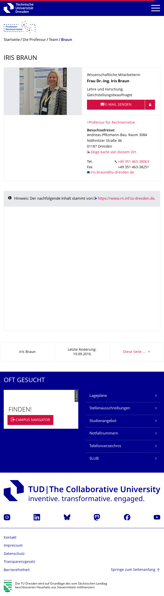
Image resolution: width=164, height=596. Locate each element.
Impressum (13, 545)
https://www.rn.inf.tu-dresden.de (126, 199)
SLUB (94, 459)
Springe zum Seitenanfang (133, 570)
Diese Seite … (134, 352)
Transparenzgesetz (19, 562)
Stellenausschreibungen (109, 408)
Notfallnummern (103, 433)
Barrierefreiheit (17, 570)
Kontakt (10, 537)
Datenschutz (14, 554)
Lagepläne (98, 396)
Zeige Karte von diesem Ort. (113, 152)
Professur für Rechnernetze (112, 122)
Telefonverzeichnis (105, 446)
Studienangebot (102, 421)
